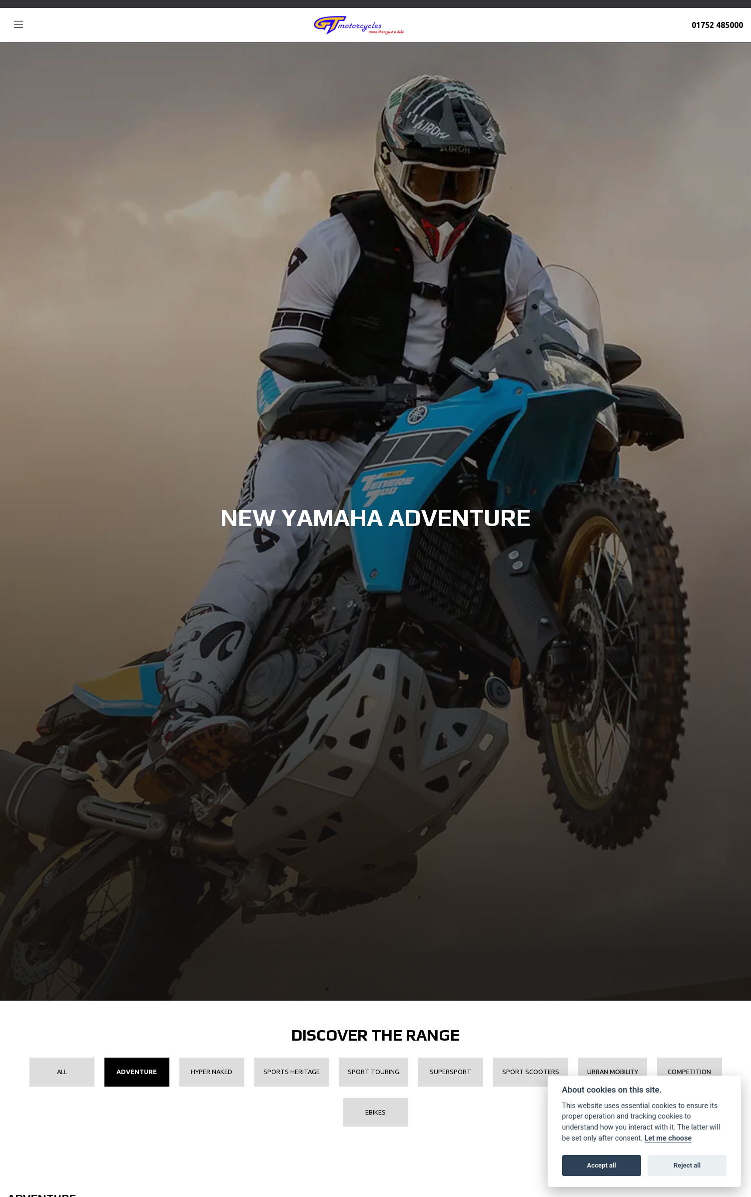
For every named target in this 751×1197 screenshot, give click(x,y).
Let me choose (668, 1138)
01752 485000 (717, 24)
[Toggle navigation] (18, 24)
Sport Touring (373, 1071)
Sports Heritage (291, 1071)
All (62, 1071)
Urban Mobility (612, 1071)
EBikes (375, 1112)
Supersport (450, 1071)
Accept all (601, 1165)
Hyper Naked (211, 1071)
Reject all (687, 1165)
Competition (689, 1071)
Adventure (136, 1071)
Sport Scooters (530, 1071)
